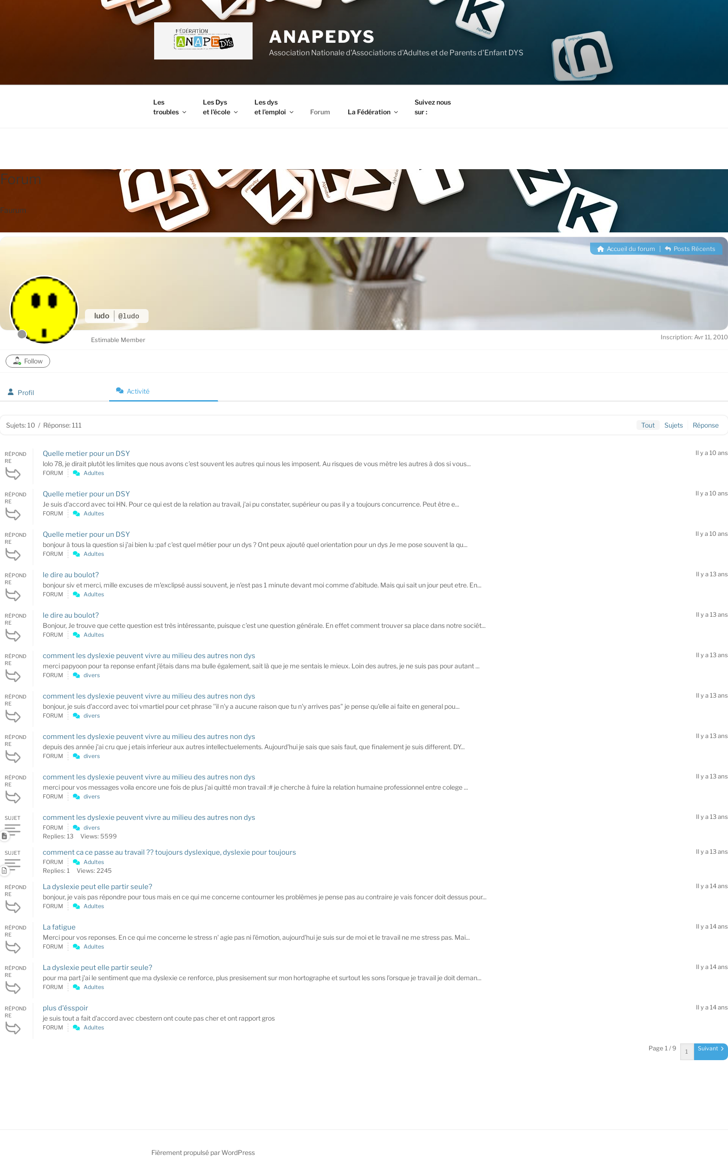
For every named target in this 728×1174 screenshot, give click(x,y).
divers (92, 675)
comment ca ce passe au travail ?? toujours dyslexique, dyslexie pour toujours (169, 852)
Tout (648, 425)
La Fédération (373, 112)
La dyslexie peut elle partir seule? (97, 887)
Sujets (673, 425)
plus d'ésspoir (65, 1008)
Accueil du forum (626, 248)
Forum (320, 112)
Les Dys (221, 107)
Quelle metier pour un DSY (86, 453)
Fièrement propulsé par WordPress (203, 1152)
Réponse (706, 425)
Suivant (710, 1048)
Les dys (274, 107)
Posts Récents (690, 248)
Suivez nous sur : (433, 107)
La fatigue (59, 927)
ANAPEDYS (322, 36)
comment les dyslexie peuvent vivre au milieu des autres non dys (149, 656)
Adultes (94, 472)
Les (170, 107)
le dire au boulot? (71, 575)
